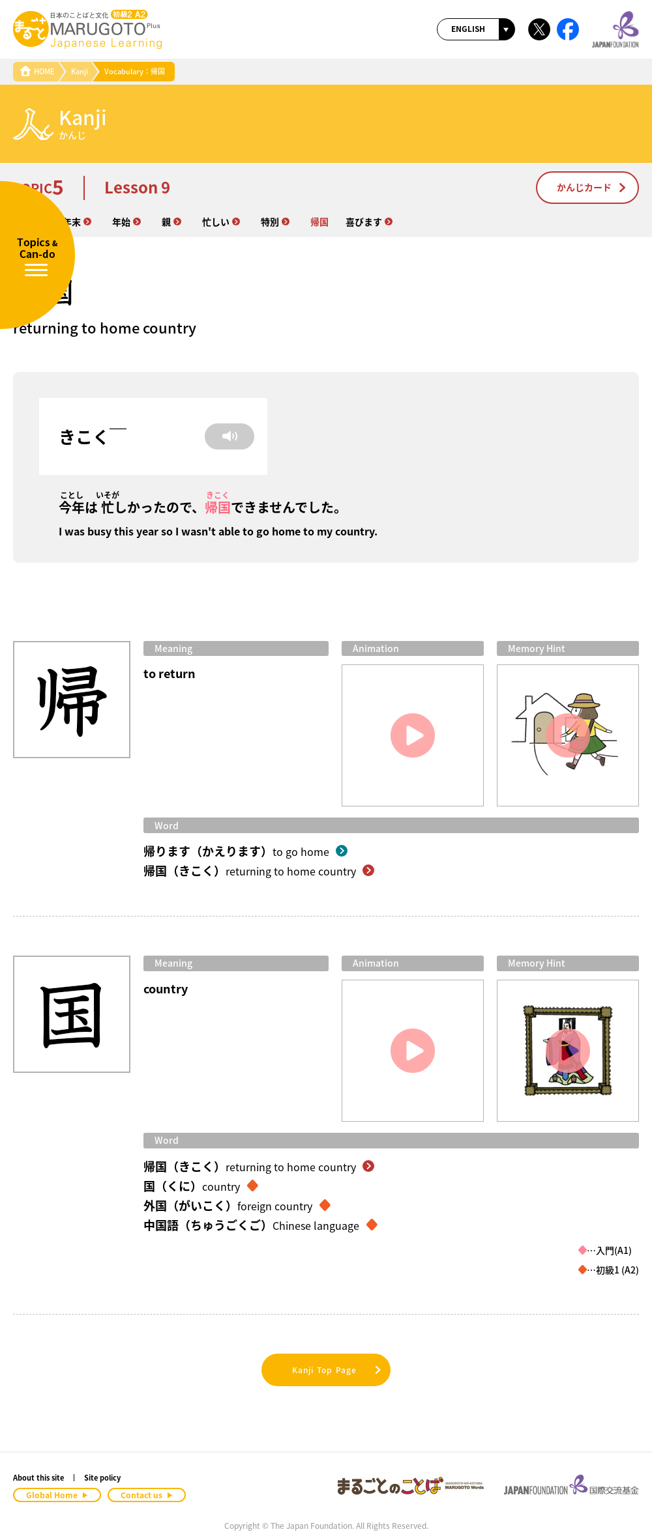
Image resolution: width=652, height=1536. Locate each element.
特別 (275, 221)
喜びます (369, 221)
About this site (38, 1477)
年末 (77, 221)
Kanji (79, 71)
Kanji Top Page (337, 1370)
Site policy (102, 1477)
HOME (37, 71)
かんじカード (592, 186)
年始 (126, 221)
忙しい (221, 221)
